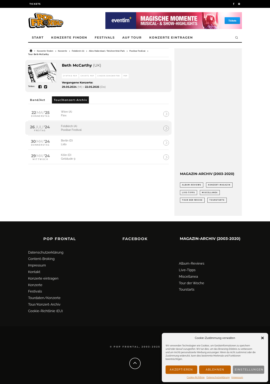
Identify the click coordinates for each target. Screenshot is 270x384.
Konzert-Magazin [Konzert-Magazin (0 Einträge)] (219, 185)
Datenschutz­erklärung (218, 377)
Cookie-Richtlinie (196, 377)
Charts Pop (87, 76)
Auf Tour (132, 37)
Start (38, 37)
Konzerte (35, 285)
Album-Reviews (191, 263)
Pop (126, 76)
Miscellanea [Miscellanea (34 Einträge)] (210, 192)
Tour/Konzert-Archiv (44, 304)
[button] (262, 338)
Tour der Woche (191, 283)
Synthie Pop (70, 76)
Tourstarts (186, 289)
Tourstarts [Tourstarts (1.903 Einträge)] (217, 200)
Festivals (105, 37)
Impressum (237, 377)
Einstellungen (249, 369)
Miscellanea (188, 276)
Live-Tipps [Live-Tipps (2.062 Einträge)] (188, 192)
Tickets (35, 3)
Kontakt (34, 272)
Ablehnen (215, 369)
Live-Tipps (187, 270)
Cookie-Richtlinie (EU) (45, 311)
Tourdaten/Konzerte (44, 298)
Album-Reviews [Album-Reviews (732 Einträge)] (191, 185)
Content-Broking (41, 259)
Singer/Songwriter (109, 76)
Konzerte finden (69, 37)
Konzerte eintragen (171, 37)
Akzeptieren (181, 369)
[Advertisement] (208, 110)
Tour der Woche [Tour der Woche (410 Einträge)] (192, 200)
